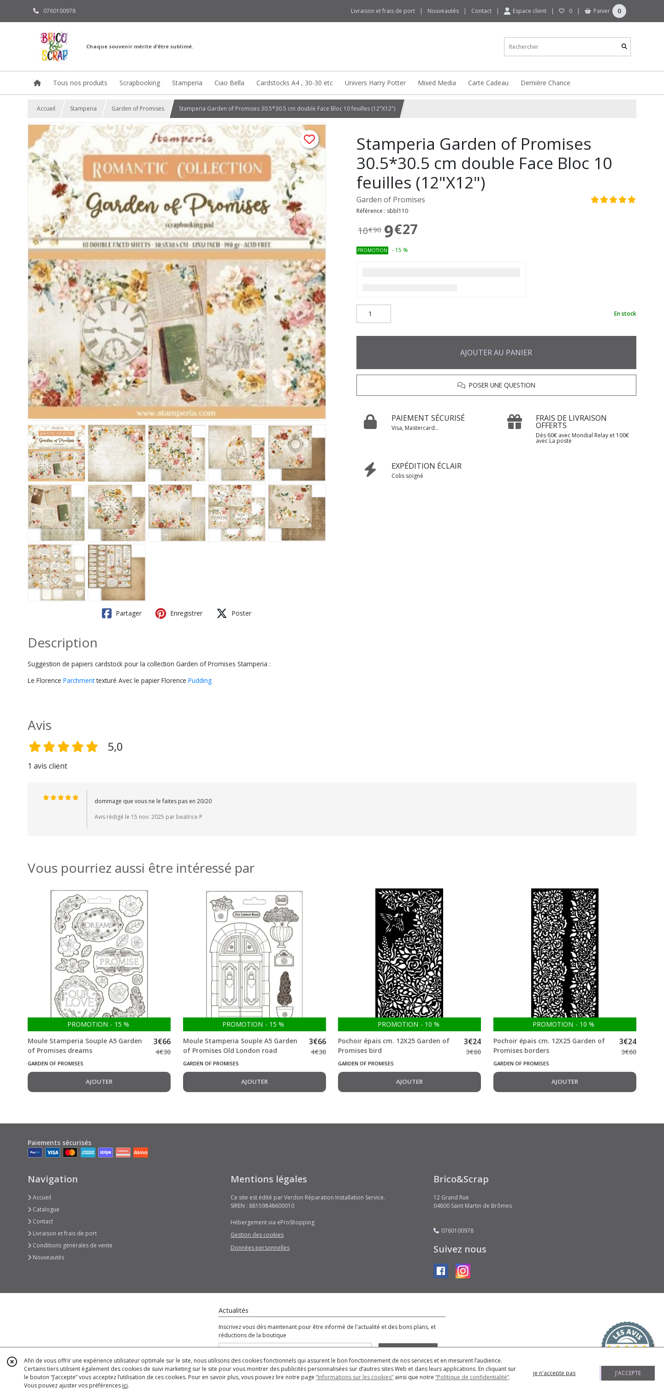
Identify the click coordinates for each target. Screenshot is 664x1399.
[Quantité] (373, 314)
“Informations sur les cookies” (354, 1377)
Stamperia (83, 108)
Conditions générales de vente (70, 1245)
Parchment (79, 680)
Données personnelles (260, 1248)
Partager (122, 613)
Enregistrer (178, 613)
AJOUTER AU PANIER (496, 352)
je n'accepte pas (554, 1373)
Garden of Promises (138, 108)
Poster (233, 613)
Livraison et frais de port (62, 1233)
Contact (481, 11)
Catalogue (43, 1209)
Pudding (200, 680)
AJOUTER (99, 1081)
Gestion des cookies (257, 1235)
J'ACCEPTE (628, 1373)
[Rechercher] (624, 47)
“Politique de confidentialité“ (472, 1377)
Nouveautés (46, 1257)
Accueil (46, 108)
